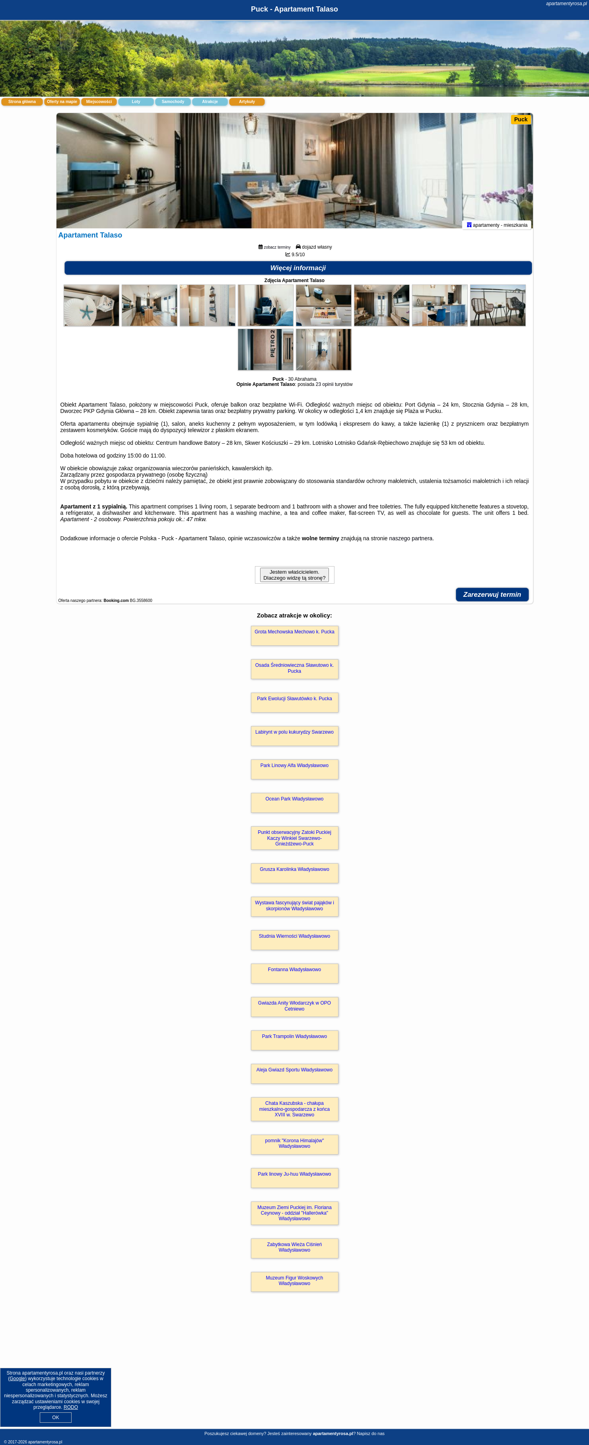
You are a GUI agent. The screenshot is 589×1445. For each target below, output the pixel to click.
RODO (71, 1407)
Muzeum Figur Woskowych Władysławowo (294, 1284)
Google (17, 1378)
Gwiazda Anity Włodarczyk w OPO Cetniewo (294, 1009)
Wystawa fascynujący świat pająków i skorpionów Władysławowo (294, 909)
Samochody (173, 101)
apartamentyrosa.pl (566, 3)
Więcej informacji (298, 272)
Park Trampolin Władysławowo (294, 1040)
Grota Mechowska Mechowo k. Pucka (294, 636)
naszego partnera (410, 542)
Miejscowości (99, 101)
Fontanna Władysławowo (294, 973)
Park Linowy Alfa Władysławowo (294, 769)
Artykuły (247, 101)
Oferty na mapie (62, 101)
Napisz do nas (371, 1433)
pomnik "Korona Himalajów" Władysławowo (294, 1147)
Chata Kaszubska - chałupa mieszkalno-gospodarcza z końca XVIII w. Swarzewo (294, 1113)
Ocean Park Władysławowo (294, 803)
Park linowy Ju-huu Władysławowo (294, 1177)
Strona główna (22, 101)
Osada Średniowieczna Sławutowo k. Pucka (294, 672)
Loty (136, 101)
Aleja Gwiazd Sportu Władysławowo (294, 1074)
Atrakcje (210, 101)
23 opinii (325, 388)
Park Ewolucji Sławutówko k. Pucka (294, 702)
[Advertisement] (294, 1370)
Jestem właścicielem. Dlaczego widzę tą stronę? (294, 579)
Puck (520, 119)
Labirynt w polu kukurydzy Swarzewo (294, 736)
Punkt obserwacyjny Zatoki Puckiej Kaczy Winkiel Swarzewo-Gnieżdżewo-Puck (294, 842)
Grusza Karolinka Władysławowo (294, 873)
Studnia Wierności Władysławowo (294, 940)
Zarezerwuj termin (492, 598)
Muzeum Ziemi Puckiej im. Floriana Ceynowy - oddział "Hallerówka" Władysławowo (294, 1216)
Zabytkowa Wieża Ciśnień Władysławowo (294, 1250)
